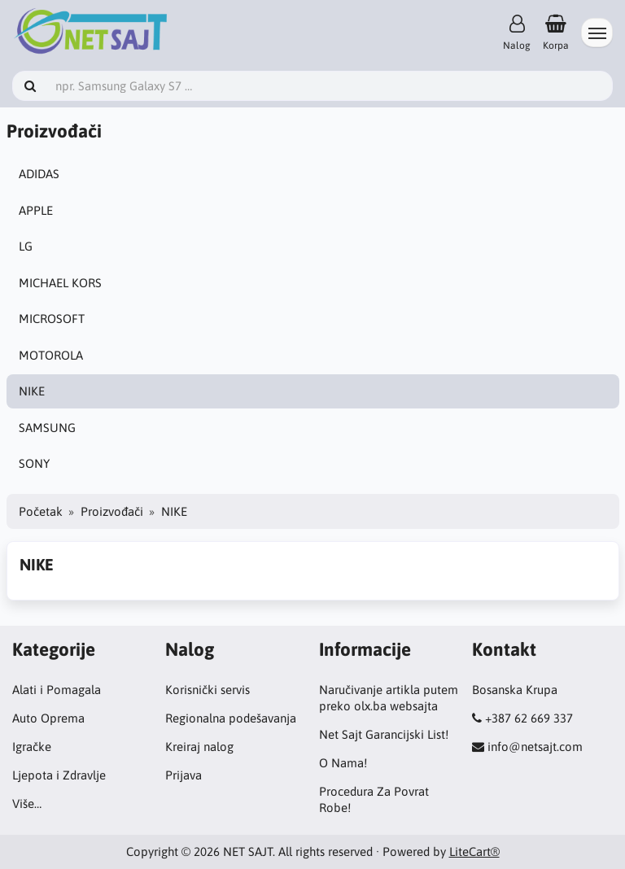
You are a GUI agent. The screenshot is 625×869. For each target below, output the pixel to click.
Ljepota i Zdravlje (59, 775)
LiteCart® (474, 851)
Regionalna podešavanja (230, 718)
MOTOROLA (51, 355)
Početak (41, 511)
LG (26, 246)
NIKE (32, 391)
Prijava (183, 775)
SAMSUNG (47, 427)
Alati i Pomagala (56, 690)
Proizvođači (112, 511)
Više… (27, 803)
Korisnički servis (207, 690)
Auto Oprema (48, 718)
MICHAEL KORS (60, 283)
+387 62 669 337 (529, 718)
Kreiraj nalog (199, 746)
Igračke (31, 746)
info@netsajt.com (535, 746)
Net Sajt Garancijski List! (383, 734)
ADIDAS (39, 174)
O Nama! (343, 763)
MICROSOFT (52, 318)
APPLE (36, 210)
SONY (34, 463)
